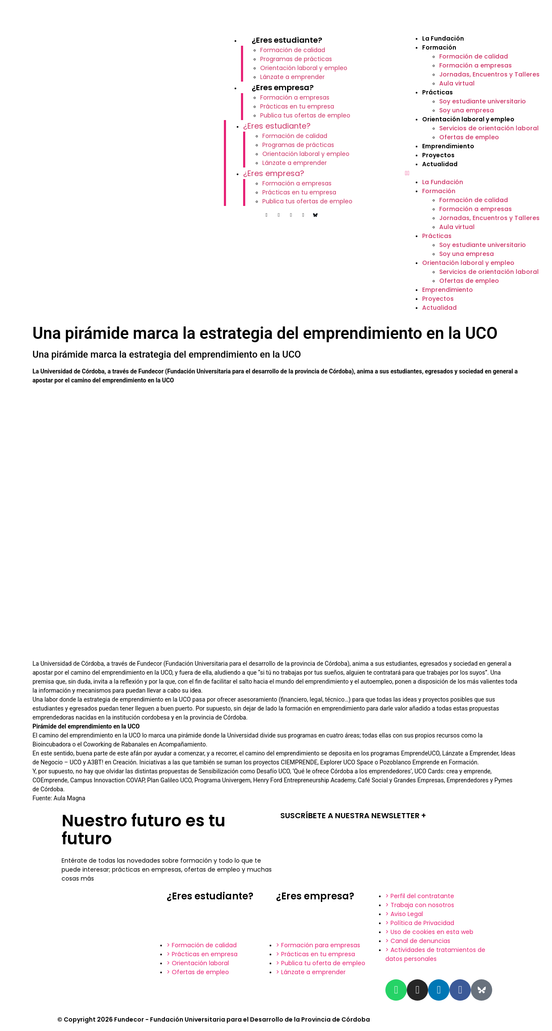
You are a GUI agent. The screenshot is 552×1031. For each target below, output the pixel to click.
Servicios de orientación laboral (489, 128)
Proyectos (438, 155)
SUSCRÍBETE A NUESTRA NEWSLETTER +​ (353, 815)
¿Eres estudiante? (287, 40)
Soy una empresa (466, 110)
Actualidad (440, 164)
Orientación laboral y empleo (303, 68)
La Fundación (443, 38)
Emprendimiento (448, 146)
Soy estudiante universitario (482, 101)
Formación (439, 47)
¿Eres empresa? (283, 87)
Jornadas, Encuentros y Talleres (489, 74)
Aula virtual (457, 83)
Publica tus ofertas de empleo (305, 115)
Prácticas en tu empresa (297, 106)
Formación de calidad (292, 50)
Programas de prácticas (296, 59)
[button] (474, 173)
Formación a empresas (294, 97)
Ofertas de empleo (469, 137)
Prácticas (437, 92)
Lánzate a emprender (292, 77)
